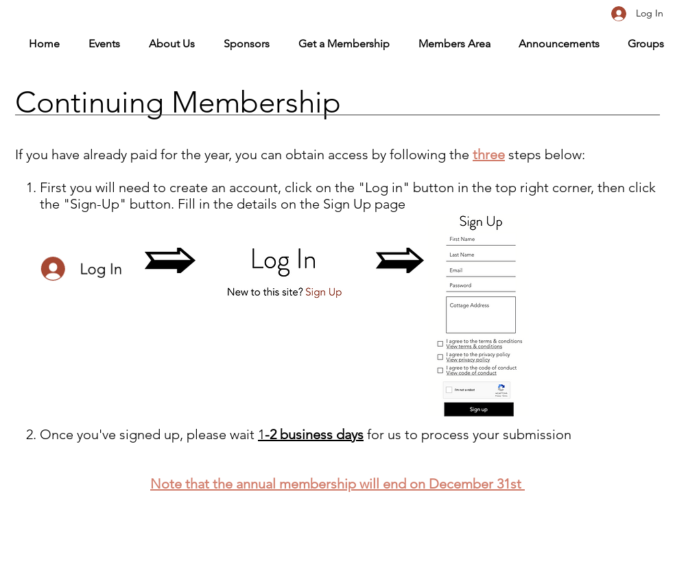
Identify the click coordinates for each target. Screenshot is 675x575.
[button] (446, 44)
